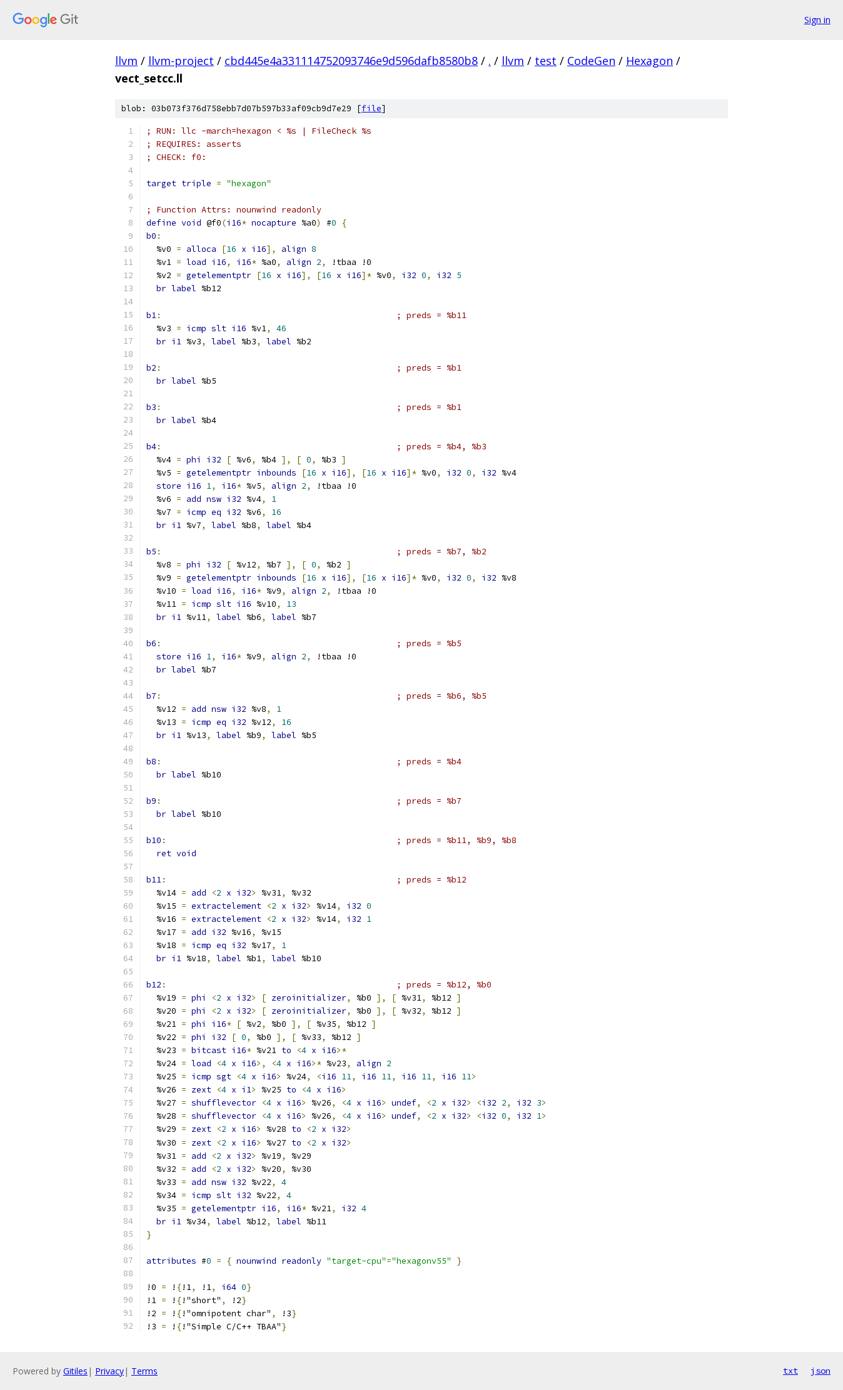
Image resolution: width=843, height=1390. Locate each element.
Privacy (109, 1371)
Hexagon (649, 60)
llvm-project (181, 60)
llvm (126, 60)
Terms (144, 1371)
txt (790, 1370)
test (546, 60)
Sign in (817, 20)
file (371, 108)
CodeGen (591, 60)
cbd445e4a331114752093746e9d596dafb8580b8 (351, 60)
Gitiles (75, 1371)
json (820, 1370)
